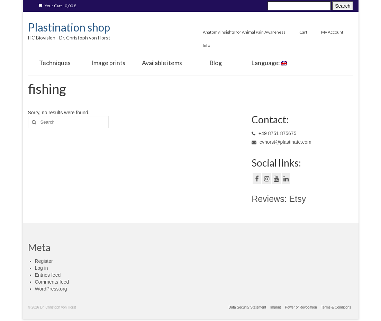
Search (342, 6)
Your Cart (57, 5)
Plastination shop (69, 27)
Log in (41, 268)
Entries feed (48, 275)
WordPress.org (51, 289)
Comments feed (52, 282)
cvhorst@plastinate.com (281, 142)
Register (44, 261)
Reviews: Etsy (279, 199)
